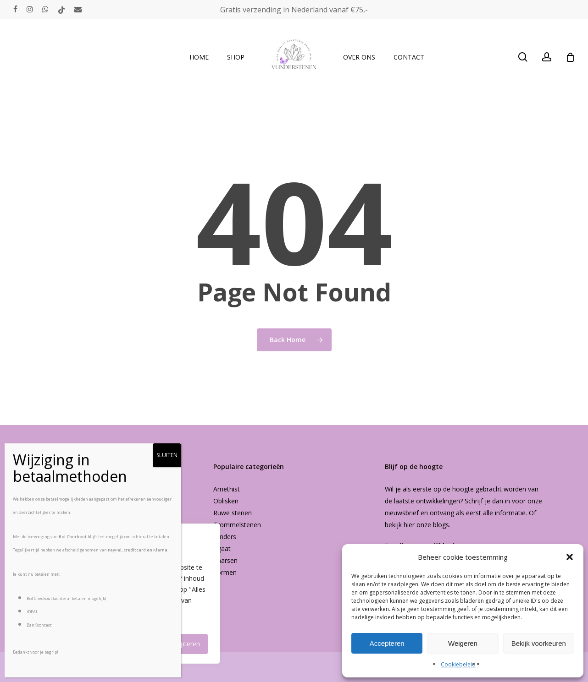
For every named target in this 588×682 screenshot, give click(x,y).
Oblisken (226, 500)
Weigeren (462, 643)
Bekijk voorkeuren (538, 643)
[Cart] (570, 57)
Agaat (222, 548)
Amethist (226, 489)
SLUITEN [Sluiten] (167, 455)
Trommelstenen (237, 524)
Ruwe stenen (232, 512)
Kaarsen (225, 560)
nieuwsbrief (402, 512)
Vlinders (224, 536)
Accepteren (387, 643)
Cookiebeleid (458, 664)
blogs (441, 524)
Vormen (225, 572)
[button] (569, 557)
